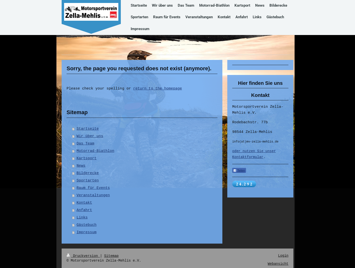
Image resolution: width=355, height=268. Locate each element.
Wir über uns (90, 136)
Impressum (87, 232)
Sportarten (88, 180)
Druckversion (83, 255)
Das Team (85, 143)
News (81, 165)
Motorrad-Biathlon (95, 151)
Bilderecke (88, 173)
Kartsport (87, 158)
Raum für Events (93, 188)
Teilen (239, 171)
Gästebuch (87, 225)
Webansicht (278, 264)
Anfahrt (84, 210)
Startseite (88, 128)
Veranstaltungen (93, 195)
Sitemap (111, 255)
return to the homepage (157, 88)
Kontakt (84, 202)
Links (82, 217)
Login (283, 255)
